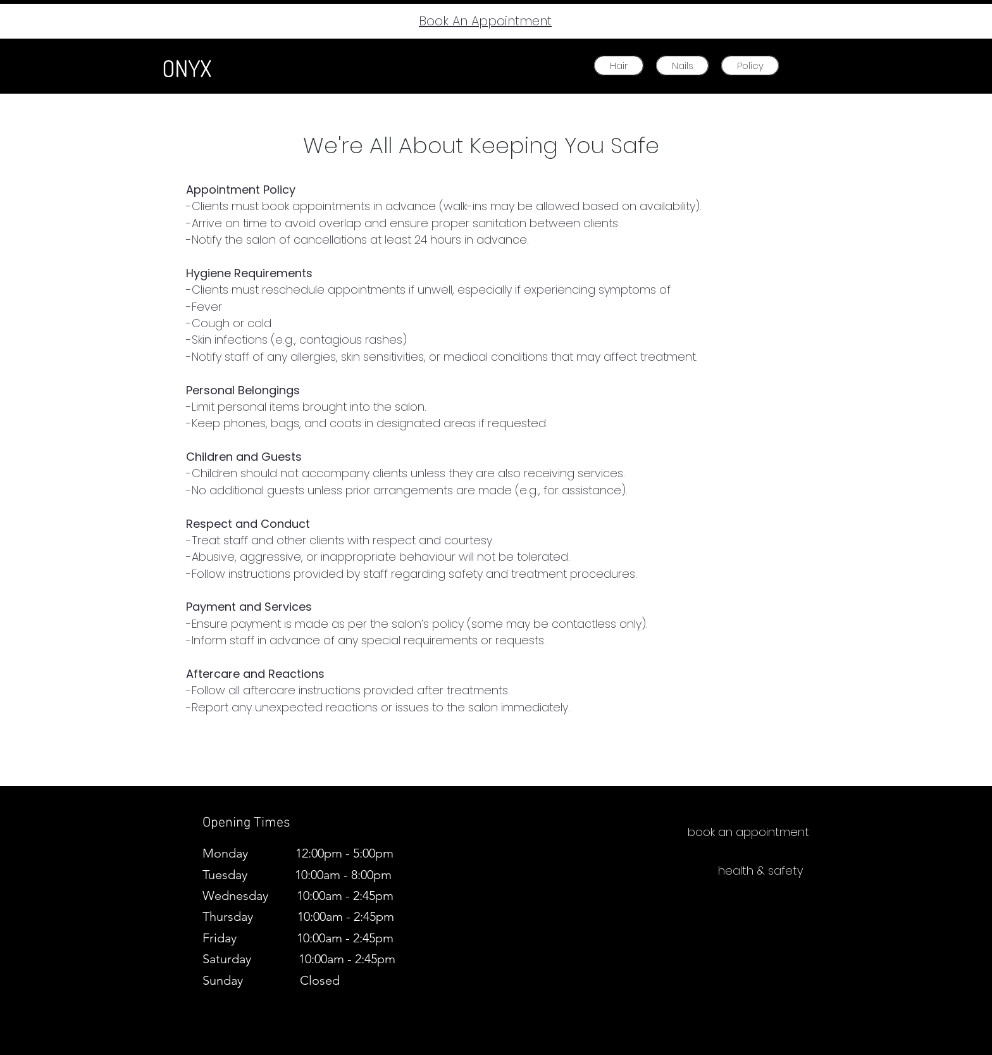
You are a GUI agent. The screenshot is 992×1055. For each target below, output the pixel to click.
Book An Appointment (485, 21)
